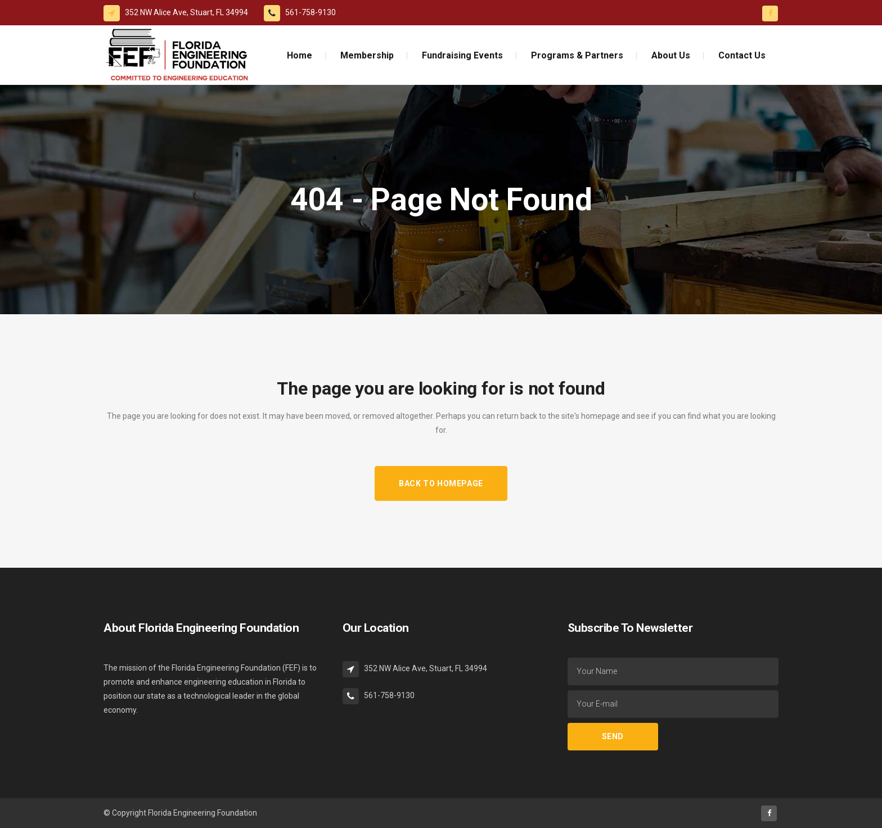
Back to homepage (441, 483)
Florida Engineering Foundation (202, 812)
